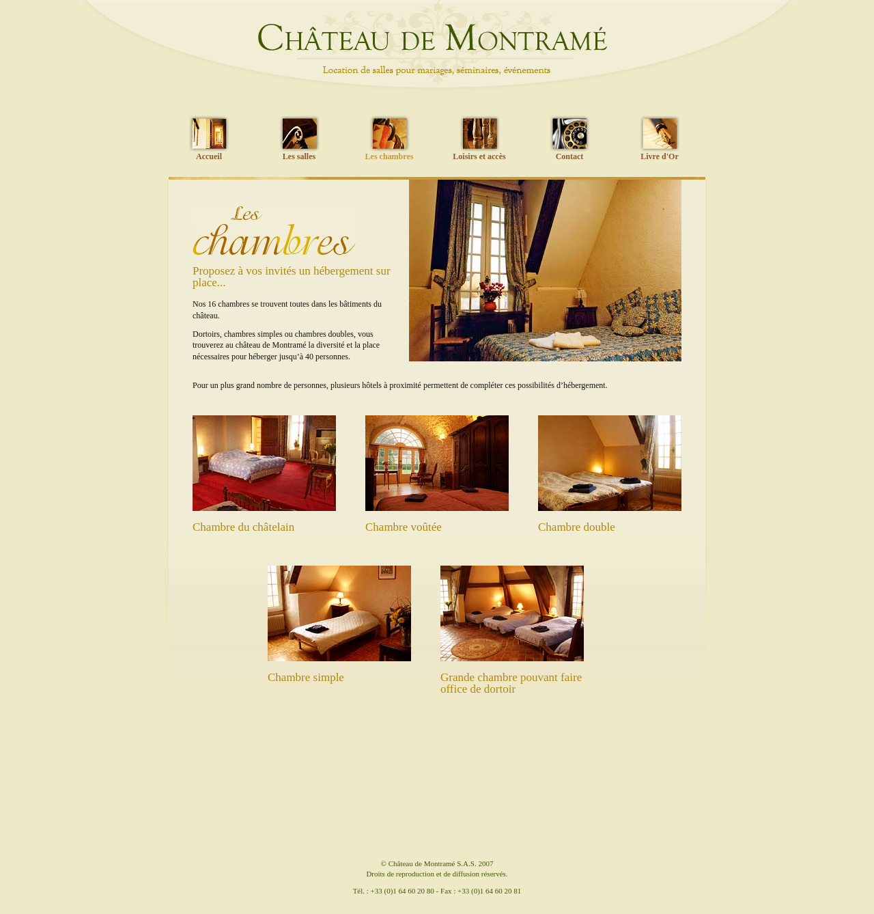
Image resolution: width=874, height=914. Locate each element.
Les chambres (389, 156)
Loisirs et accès (479, 156)
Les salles (299, 156)
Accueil (209, 156)
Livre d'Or (659, 156)
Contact (570, 156)
